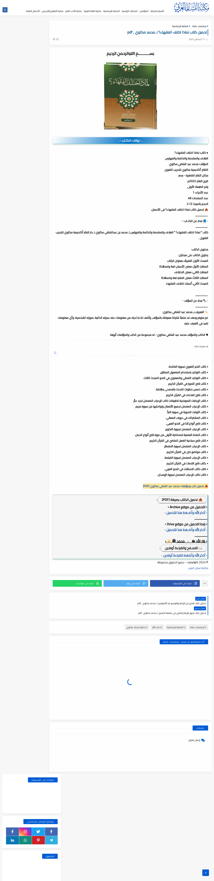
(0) (70, 40)
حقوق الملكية (121, 3)
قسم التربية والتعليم (45, 198)
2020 (50, 667)
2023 (50, 508)
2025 (50, 374)
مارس (47, 415)
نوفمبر (47, 444)
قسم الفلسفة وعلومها (45, 211)
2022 (50, 555)
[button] (177, 583)
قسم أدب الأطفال (18, 179)
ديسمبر (46, 379)
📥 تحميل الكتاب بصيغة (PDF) (182, 500)
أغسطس (46, 385)
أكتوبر (47, 450)
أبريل (48, 409)
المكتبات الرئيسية (129, 11)
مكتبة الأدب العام (73, 11)
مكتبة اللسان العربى (171, 877)
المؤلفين (143, 11)
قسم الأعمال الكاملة (18, 185)
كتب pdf (157, 618)
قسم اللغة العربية (18, 211)
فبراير (48, 420)
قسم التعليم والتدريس (18, 198)
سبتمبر (47, 456)
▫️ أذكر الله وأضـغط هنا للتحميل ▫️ (185, 513)
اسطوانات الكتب (18, 173)
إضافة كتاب (76, 3)
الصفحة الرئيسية (147, 3)
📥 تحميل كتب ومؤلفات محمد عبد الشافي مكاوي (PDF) (175, 486)
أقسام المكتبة (157, 11)
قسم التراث (45, 192)
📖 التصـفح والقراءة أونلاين (184, 548)
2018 (50, 819)
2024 (50, 432)
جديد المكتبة (134, 3)
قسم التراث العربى (18, 192)
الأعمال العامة (33, 11)
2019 (50, 743)
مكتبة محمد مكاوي (137, 618)
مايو (48, 403)
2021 (50, 602)
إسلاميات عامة (199, 27)
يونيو (48, 397)
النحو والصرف (45, 179)
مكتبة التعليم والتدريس (52, 11)
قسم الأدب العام (45, 185)
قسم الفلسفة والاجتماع (18, 204)
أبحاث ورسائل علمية (45, 173)
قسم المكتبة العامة (45, 217)
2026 (50, 362)
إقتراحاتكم (99, 3)
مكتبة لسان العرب (198, 568)
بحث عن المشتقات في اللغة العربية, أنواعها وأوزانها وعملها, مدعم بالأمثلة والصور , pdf (24, 244)
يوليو (47, 391)
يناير (48, 368)
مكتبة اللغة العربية (92, 11)
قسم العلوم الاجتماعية (45, 204)
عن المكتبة (109, 3)
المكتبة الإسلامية (111, 11)
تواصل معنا (88, 3)
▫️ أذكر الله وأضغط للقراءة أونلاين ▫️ (184, 556)
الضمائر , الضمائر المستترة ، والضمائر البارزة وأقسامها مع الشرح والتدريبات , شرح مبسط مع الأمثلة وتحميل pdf (24, 263)
